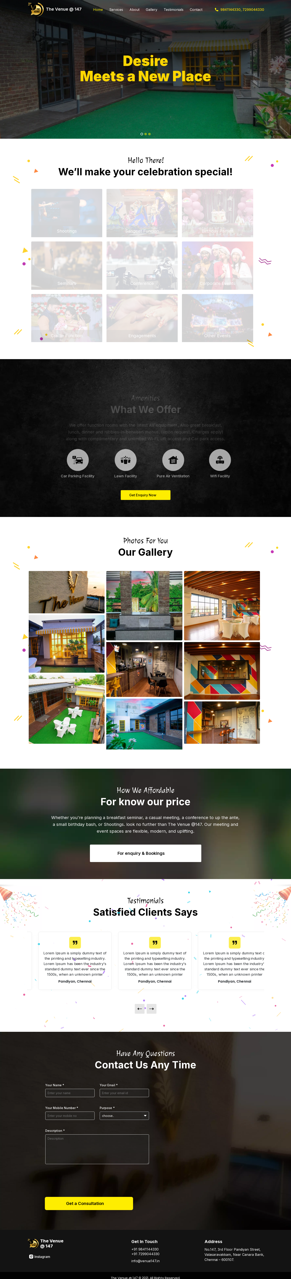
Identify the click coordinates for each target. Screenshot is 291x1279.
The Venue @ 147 (54, 9)
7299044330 (253, 9)
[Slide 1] (142, 134)
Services (116, 9)
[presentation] (140, 1009)
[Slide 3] (149, 134)
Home (98, 9)
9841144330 (230, 9)
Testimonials (173, 9)
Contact (196, 9)
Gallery (151, 9)
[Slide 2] (145, 134)
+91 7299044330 (145, 1254)
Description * (55, 1130)
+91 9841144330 (145, 1249)
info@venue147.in (145, 1261)
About (134, 9)
